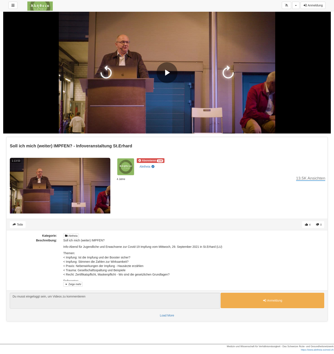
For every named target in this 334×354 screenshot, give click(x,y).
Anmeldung (313, 5)
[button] (150, 160)
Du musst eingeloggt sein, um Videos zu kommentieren (115, 301)
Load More (167, 315)
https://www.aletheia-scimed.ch (317, 349)
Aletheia (147, 166)
